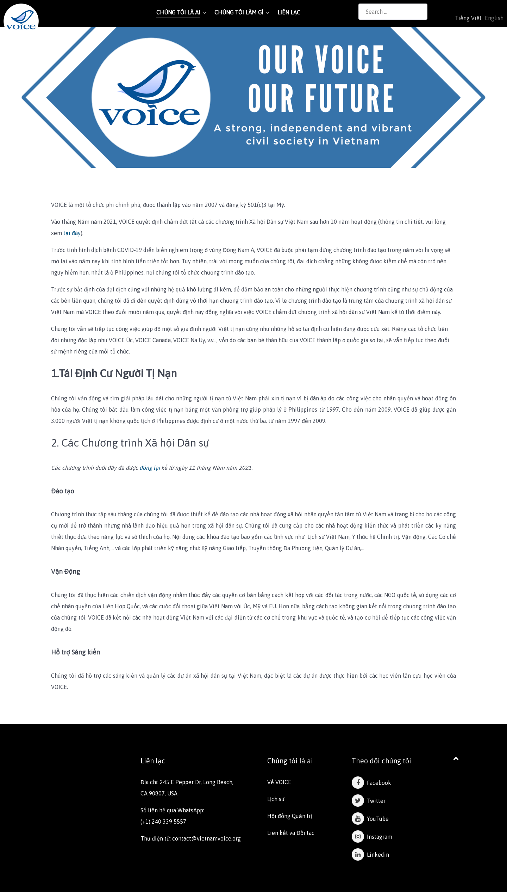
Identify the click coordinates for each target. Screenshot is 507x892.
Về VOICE (279, 782)
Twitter (369, 801)
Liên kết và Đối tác (290, 833)
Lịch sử (275, 799)
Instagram (372, 836)
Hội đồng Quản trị (289, 816)
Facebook (371, 783)
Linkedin (370, 854)
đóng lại (149, 468)
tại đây (72, 233)
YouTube (370, 819)
